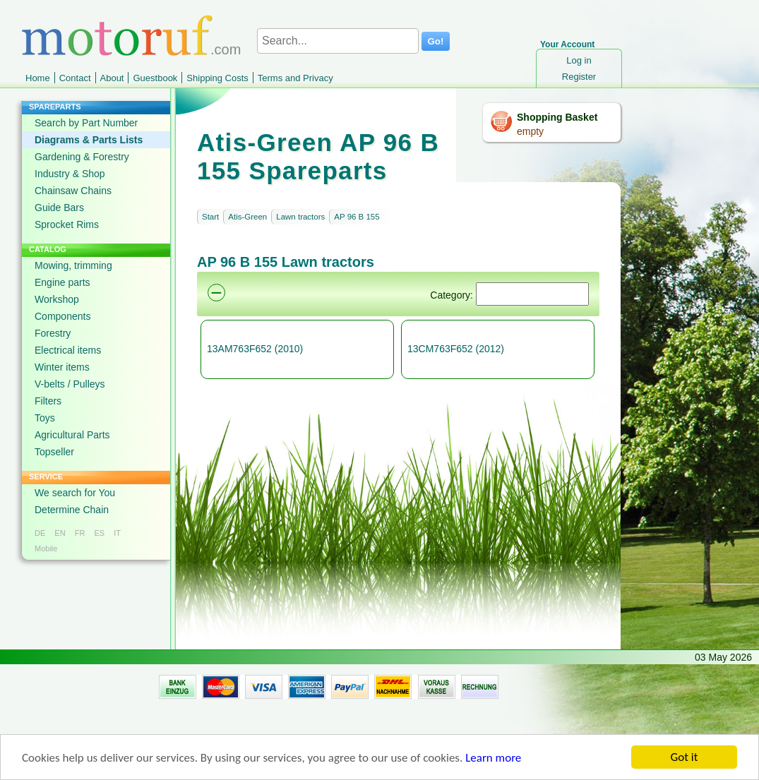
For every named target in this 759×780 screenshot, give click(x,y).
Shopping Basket (557, 117)
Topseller (54, 451)
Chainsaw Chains (73, 190)
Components (62, 316)
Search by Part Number (86, 122)
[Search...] (338, 41)
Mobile (46, 548)
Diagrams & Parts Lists (89, 139)
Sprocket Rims (67, 224)
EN (59, 533)
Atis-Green (247, 216)
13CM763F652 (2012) (455, 348)
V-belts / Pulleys (70, 384)
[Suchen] (532, 294)
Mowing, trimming (73, 265)
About (112, 78)
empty (530, 131)
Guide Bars (59, 207)
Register (579, 76)
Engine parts (62, 282)
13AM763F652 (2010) (255, 348)
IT (117, 533)
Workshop (57, 299)
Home (37, 78)
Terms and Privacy (295, 78)
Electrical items (68, 350)
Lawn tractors (300, 216)
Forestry (53, 333)
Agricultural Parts (72, 434)
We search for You (75, 492)
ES (99, 533)
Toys (45, 418)
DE (40, 533)
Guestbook (155, 78)
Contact (75, 78)
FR (80, 533)
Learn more (493, 761)
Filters (48, 401)
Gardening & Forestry (82, 156)
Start (210, 216)
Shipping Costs (217, 78)
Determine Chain (72, 509)
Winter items (62, 367)
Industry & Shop (70, 173)
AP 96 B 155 (356, 216)
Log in (578, 60)
